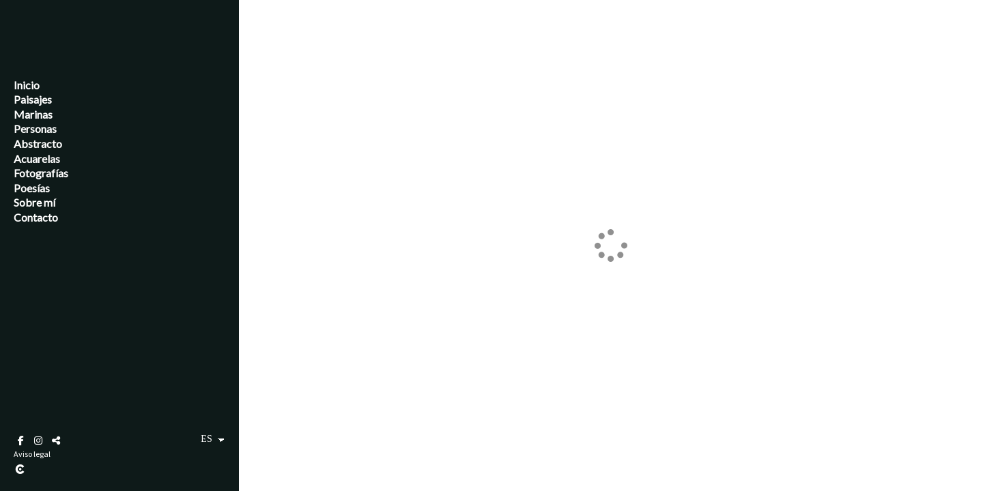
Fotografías (41, 172)
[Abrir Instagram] (38, 440)
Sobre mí (34, 202)
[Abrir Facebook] (20, 440)
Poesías (32, 187)
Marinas (33, 114)
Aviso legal (32, 454)
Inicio (27, 84)
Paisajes (33, 99)
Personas (35, 128)
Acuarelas (37, 158)
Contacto (36, 217)
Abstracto (38, 143)
